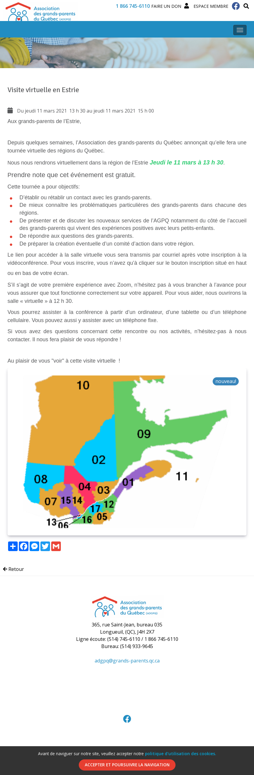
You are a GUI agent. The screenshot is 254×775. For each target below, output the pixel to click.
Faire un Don (166, 6)
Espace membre (206, 6)
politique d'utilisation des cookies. (180, 753)
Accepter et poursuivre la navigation (127, 764)
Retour (13, 569)
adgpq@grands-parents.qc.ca (127, 660)
